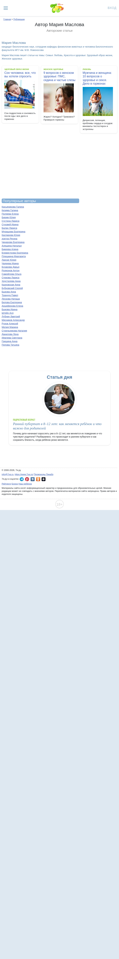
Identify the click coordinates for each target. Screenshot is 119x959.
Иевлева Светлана (12, 337)
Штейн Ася (7, 313)
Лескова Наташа (11, 298)
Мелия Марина (10, 327)
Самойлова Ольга (11, 274)
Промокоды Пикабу (43, 474)
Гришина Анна (9, 341)
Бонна (15, 484)
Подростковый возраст (24, 419)
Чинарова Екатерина (13, 242)
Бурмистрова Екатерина (15, 252)
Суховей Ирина (10, 224)
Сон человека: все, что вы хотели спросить (20, 74)
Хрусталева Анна (11, 281)
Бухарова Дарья (10, 267)
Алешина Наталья (12, 245)
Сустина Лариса (10, 221)
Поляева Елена (10, 214)
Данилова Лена (10, 334)
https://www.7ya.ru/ (24, 474)
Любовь (87, 69)
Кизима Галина (10, 210)
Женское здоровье (53, 69)
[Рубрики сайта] (6, 8)
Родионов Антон (10, 270)
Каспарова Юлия (11, 235)
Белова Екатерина (12, 302)
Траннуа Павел (10, 295)
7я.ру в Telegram (22, 479)
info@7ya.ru (7, 474)
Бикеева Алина (10, 249)
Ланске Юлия (9, 260)
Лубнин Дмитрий (11, 316)
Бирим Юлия (9, 217)
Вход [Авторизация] (112, 8)
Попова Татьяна (10, 344)
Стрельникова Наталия (14, 330)
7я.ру (44, 479)
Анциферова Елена (12, 306)
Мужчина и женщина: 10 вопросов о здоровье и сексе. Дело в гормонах (97, 78)
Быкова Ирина (9, 309)
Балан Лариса (9, 228)
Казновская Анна (11, 284)
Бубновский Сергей (12, 288)
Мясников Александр (13, 320)
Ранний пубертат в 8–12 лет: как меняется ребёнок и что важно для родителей (57, 426)
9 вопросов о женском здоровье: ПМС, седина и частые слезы (59, 76)
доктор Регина (9, 238)
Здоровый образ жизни (16, 69)
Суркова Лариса (10, 277)
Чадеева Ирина (10, 263)
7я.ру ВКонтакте (33, 479)
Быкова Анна (9, 291)
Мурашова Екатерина (13, 231)
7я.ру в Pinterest (27, 479)
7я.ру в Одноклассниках (38, 479)
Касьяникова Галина (13, 206)
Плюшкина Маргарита (14, 256)
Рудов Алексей (10, 323)
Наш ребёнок (25, 484)
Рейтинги (6, 484)
